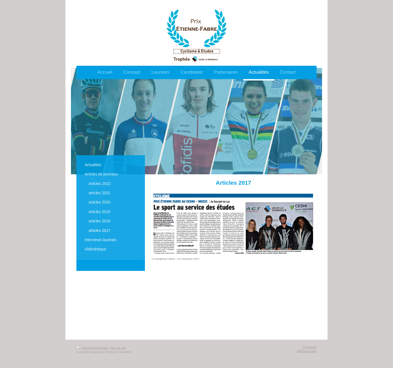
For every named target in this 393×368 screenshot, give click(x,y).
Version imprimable (92, 347)
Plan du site (118, 347)
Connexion (309, 347)
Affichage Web (307, 351)
